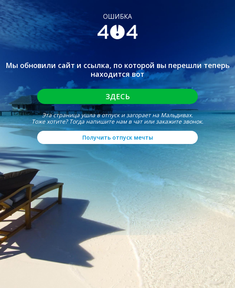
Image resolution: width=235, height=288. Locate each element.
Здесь (118, 96)
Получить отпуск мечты (117, 137)
